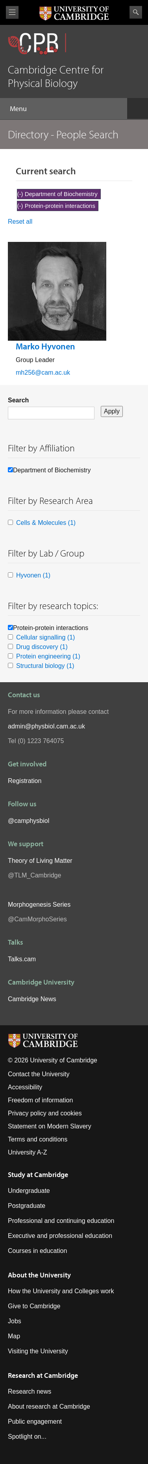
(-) (21, 194)
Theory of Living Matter (40, 860)
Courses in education (37, 1250)
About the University (39, 1274)
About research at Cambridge (49, 1406)
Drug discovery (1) (42, 646)
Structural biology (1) (45, 665)
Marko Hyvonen (45, 346)
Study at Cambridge (38, 1174)
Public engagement (35, 1421)
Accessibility (25, 1087)
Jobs (14, 1321)
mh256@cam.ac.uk (43, 372)
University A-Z (27, 1152)
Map (14, 1336)
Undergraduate (29, 1190)
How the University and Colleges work (61, 1291)
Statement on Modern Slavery (49, 1126)
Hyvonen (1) (33, 575)
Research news (29, 1391)
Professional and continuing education (61, 1220)
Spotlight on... (27, 1436)
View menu (12, 12)
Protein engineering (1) (48, 656)
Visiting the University (38, 1351)
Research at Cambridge (43, 1375)
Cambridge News (32, 999)
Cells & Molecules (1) (46, 522)
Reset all (20, 221)
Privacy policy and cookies (45, 1113)
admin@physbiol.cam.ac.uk (46, 726)
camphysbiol (31, 820)
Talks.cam (22, 959)
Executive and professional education (60, 1235)
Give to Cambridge (34, 1306)
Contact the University (39, 1074)
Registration (24, 780)
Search (136, 12)
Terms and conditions (37, 1139)
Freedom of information (40, 1100)
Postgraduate (26, 1205)
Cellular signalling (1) (45, 637)
